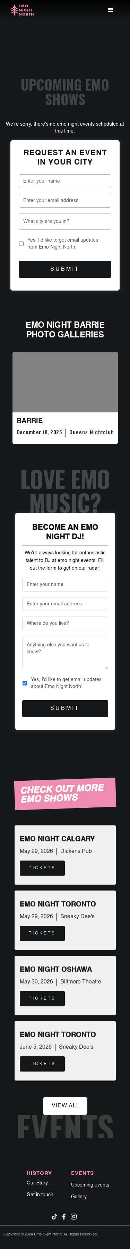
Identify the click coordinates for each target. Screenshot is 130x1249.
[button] (110, 10)
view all (66, 1106)
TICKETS (42, 867)
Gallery (79, 1196)
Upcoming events (90, 1185)
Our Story (37, 1183)
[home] (22, 10)
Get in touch (40, 1194)
